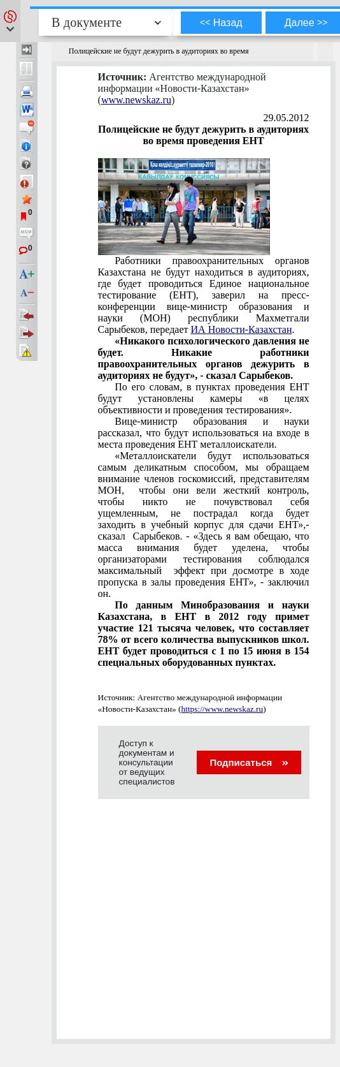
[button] (10, 21)
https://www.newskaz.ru (222, 709)
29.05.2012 (286, 117)
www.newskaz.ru (136, 99)
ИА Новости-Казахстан (241, 329)
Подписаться (248, 762)
